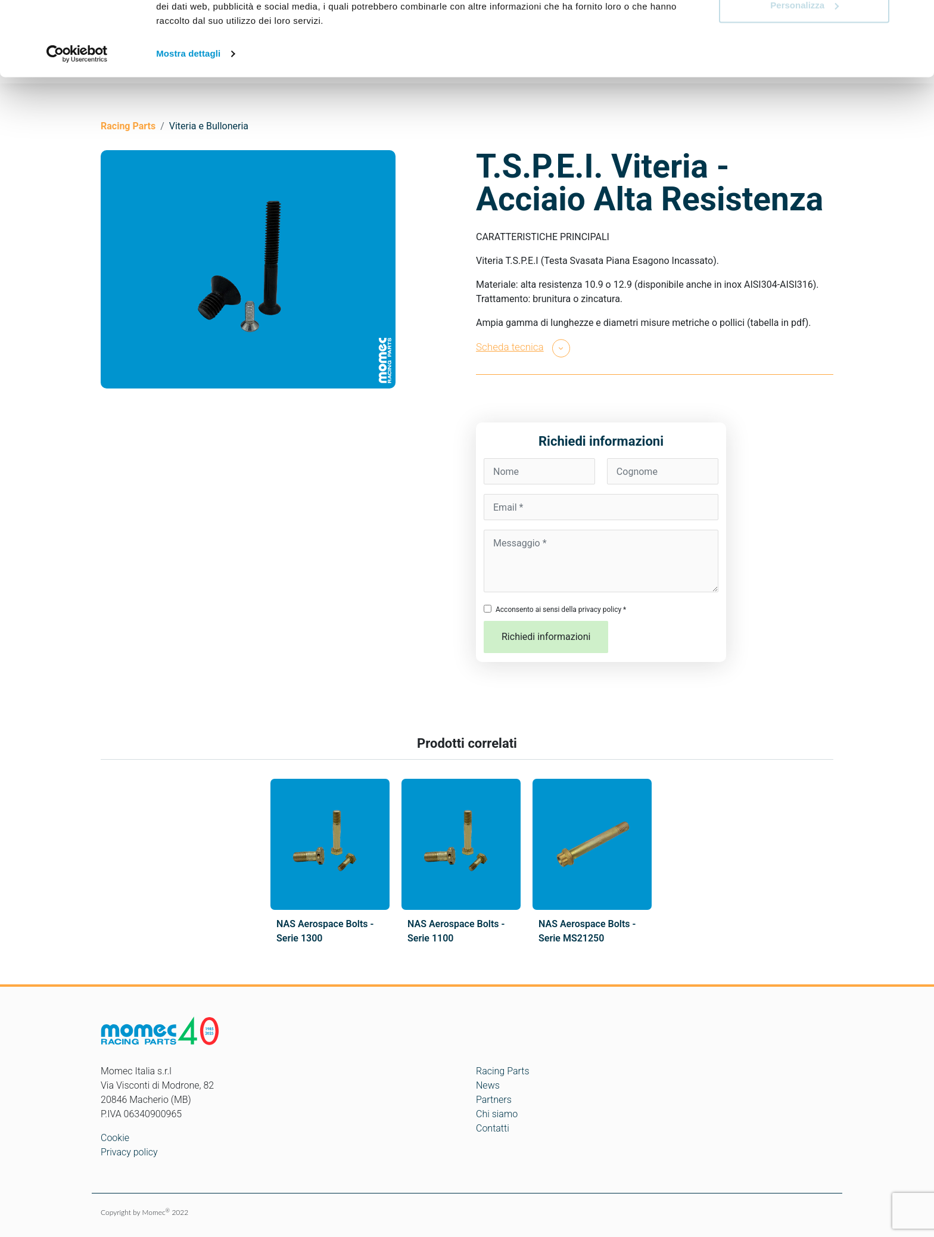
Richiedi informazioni (546, 636)
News (488, 1085)
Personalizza (804, 71)
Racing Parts (503, 1071)
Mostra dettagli (188, 119)
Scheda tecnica (510, 347)
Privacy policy (129, 1152)
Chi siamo (497, 1114)
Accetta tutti (804, 31)
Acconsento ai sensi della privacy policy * (561, 609)
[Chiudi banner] (915, 18)
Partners (494, 1099)
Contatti (492, 1128)
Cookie (115, 1137)
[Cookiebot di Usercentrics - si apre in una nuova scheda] (77, 119)
